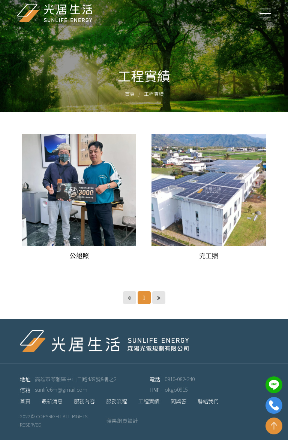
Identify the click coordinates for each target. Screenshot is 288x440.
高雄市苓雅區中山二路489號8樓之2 (75, 379)
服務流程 (116, 401)
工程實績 (154, 93)
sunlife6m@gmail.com (61, 389)
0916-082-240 (180, 379)
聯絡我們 (208, 401)
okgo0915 (176, 389)
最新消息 (52, 401)
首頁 (130, 93)
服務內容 (84, 401)
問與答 (178, 401)
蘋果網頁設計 (122, 420)
